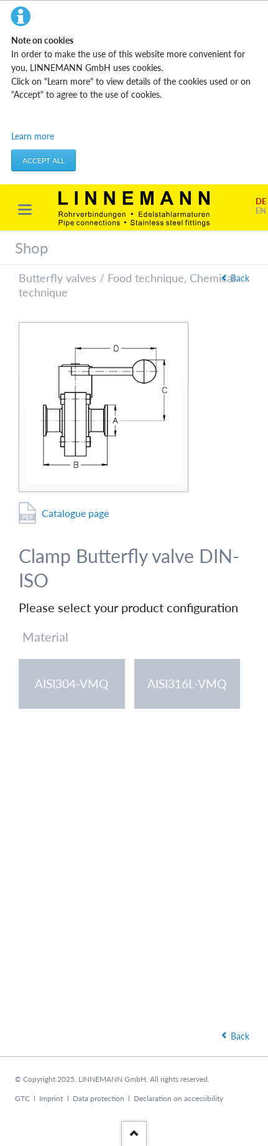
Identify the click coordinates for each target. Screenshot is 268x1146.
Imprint (51, 1098)
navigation (25, 209)
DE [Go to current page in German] (261, 201)
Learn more (32, 136)
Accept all (43, 160)
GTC (22, 1098)
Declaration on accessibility (178, 1098)
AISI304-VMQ (71, 683)
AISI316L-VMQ (186, 683)
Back (240, 278)
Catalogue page (75, 513)
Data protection (98, 1098)
